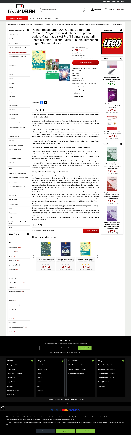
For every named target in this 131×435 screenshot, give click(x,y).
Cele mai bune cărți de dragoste (107, 378)
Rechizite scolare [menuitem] (13, 48)
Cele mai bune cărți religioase (106, 387)
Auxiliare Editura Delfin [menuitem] (14, 163)
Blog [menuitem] (56, 18)
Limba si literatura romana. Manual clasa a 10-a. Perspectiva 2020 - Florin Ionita (65, 274)
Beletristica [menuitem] (11, 205)
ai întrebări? (77, 107)
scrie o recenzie (78, 110)
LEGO (10, 257)
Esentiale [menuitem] (11, 241)
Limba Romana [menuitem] (13, 75)
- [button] (27, 44)
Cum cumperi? (11, 391)
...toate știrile (101, 400)
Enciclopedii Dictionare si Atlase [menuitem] (17, 200)
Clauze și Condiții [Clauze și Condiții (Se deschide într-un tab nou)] (116, 422)
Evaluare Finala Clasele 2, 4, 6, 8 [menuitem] (17, 61)
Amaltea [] (12, 314)
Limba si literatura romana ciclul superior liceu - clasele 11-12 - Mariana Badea (112, 119)
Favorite (109, 9)
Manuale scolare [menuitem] (13, 52)
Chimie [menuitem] (11, 101)
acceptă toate (85, 431)
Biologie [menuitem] (11, 97)
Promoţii (39, 391)
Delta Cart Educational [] (16, 296)
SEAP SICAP (10, 408)
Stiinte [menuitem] (10, 231)
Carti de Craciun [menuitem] (12, 213)
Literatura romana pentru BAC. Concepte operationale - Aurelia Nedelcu (112, 93)
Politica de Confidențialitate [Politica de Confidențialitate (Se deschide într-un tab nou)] (104, 422)
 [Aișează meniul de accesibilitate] (3, 408)
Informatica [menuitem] (12, 114)
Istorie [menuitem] (11, 88)
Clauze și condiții (12, 378)
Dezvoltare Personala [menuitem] (14, 137)
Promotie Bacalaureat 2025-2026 (87, 97)
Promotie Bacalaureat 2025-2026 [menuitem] (17, 66)
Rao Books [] (13, 301)
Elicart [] (12, 323)
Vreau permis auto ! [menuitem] (13, 150)
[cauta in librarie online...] (60, 10)
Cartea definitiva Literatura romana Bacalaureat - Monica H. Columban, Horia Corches (46, 274)
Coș (120, 9)
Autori (39, 400)
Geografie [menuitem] (12, 83)
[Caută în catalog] (83, 10)
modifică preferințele (45, 431)
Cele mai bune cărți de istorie (106, 391)
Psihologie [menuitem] (12, 110)
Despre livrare (11, 395)
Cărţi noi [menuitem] (32, 18)
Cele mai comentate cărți (75, 378)
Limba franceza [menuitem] (13, 128)
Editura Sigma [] (14, 319)
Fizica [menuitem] (11, 92)
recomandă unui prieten (80, 103)
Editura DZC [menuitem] (11, 182)
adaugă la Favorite (79, 100)
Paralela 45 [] (13, 283)
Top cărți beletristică (104, 395)
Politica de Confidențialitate (14, 387)
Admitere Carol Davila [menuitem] (14, 168)
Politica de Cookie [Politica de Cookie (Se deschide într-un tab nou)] (103, 417)
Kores (10, 327)
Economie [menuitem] (12, 123)
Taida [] (11, 332)
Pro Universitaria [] (14, 288)
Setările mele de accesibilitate (76, 387)
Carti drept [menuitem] (11, 154)
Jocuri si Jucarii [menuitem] (12, 145)
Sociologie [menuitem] (12, 132)
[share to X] (45, 116)
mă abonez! (85, 362)
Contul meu (96, 9)
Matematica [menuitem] (12, 79)
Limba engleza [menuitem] (13, 119)
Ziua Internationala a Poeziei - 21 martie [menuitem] (17, 236)
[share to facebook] (41, 116)
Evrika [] (12, 270)
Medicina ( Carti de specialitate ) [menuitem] (17, 187)
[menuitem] (17, 18)
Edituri (39, 395)
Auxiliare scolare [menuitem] (13, 57)
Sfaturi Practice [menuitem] (12, 227)
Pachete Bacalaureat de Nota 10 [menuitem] (18, 70)
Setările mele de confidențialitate (77, 383)
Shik (9, 310)
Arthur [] (12, 292)
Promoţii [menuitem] (39, 18)
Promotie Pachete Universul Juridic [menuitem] (18, 191)
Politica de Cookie (12, 383)
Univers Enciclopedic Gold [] (17, 341)
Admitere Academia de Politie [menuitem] (16, 141)
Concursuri (10, 400)
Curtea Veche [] (14, 279)
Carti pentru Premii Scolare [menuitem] (15, 159)
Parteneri (40, 404)
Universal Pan (12, 336)
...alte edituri (11, 345)
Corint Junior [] (13, 274)
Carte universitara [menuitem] (13, 196)
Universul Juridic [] (14, 261)
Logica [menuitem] (11, 106)
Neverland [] (13, 265)
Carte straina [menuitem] (12, 209)
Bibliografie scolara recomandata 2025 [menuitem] (17, 177)
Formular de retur (42, 383)
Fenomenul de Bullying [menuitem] (14, 172)
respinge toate (65, 431)
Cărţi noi (39, 387)
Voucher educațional (13, 404)
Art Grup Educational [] (16, 305)
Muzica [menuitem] (10, 222)
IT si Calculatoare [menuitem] (13, 218)
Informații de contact (43, 378)
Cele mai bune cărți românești (106, 383)
